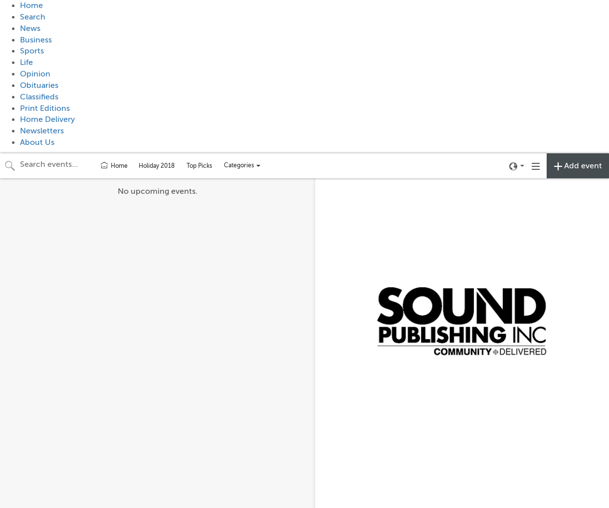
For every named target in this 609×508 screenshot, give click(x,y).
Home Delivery (47, 119)
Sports (32, 50)
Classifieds (39, 96)
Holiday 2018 (157, 165)
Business (36, 39)
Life (26, 62)
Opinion (35, 73)
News (30, 28)
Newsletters (42, 130)
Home (31, 5)
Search (32, 16)
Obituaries (39, 85)
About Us (37, 142)
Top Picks (199, 165)
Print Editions (45, 108)
